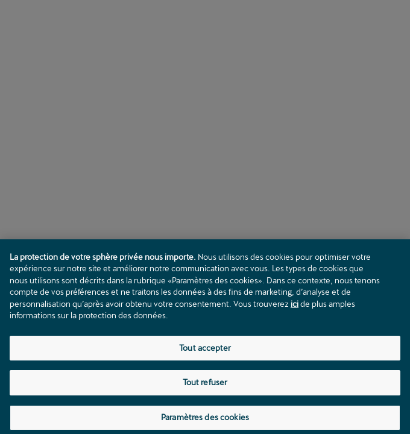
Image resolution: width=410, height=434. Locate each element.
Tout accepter (205, 350)
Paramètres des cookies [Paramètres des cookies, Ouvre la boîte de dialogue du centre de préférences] (205, 420)
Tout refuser (205, 385)
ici (294, 306)
